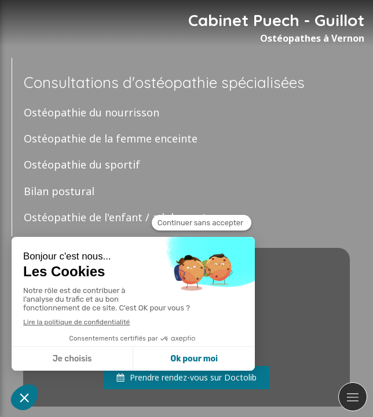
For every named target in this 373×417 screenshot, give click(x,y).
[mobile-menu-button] (352, 396)
